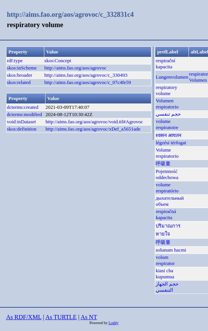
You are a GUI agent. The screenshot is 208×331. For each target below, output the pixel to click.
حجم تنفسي (168, 114)
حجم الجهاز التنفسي (167, 287)
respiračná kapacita (166, 214)
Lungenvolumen (172, 77)
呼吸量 (163, 163)
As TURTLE (61, 317)
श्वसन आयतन (168, 135)
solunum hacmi (171, 250)
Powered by (99, 323)
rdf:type (15, 60)
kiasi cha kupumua (165, 273)
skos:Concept (57, 60)
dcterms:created (22, 107)
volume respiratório (167, 188)
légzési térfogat (171, 142)
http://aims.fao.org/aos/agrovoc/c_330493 (85, 75)
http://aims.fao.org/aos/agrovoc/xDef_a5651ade (93, 129)
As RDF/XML (23, 317)
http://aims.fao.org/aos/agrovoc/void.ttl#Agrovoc (94, 121)
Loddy (114, 323)
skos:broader (19, 75)
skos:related (19, 82)
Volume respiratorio (167, 153)
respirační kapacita (165, 63)
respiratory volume (166, 90)
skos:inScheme (22, 68)
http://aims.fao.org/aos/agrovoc (75, 68)
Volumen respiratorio (167, 104)
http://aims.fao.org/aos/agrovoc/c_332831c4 (70, 14)
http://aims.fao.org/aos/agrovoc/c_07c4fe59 (87, 82)
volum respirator (165, 260)
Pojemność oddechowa (167, 174)
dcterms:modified (24, 114)
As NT (89, 317)
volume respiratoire (167, 124)
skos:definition (21, 129)
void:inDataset (21, 121)
